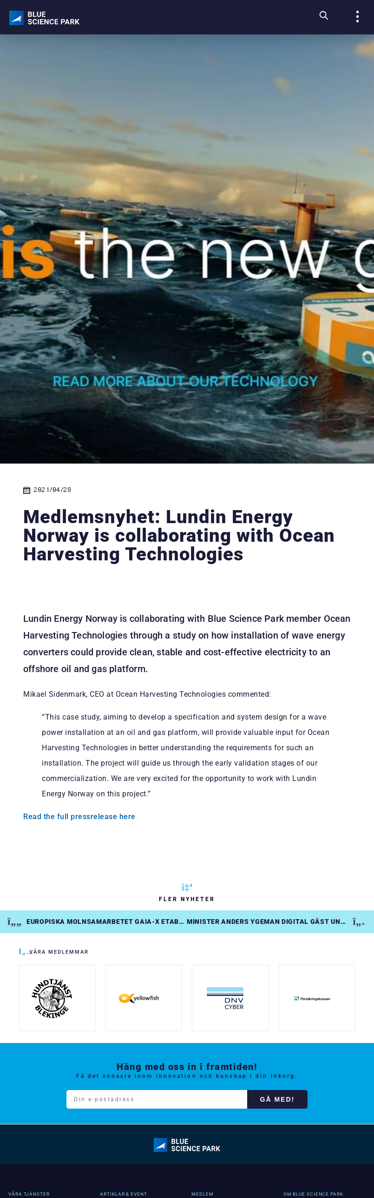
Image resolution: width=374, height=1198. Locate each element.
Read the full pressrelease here (79, 816)
